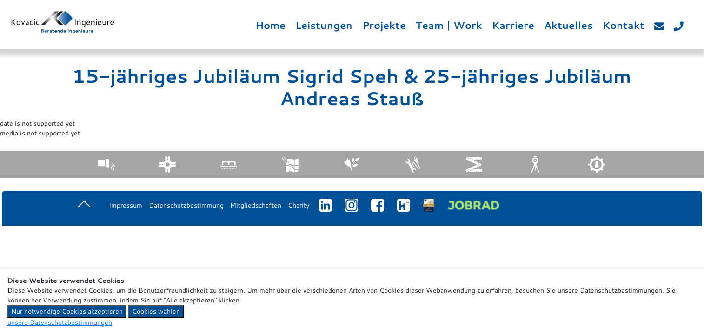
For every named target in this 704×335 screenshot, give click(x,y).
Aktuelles (568, 25)
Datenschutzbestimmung (186, 205)
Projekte (384, 25)
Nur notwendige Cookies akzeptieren (67, 311)
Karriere (513, 25)
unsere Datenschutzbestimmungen (59, 322)
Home (270, 25)
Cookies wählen (156, 311)
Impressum (125, 205)
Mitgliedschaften (255, 205)
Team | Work (449, 25)
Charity (298, 205)
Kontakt (623, 25)
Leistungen (323, 25)
